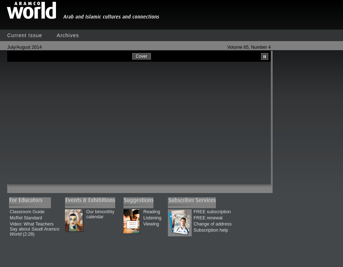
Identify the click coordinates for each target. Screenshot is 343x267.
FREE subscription (212, 211)
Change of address (212, 224)
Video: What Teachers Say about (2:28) (34, 229)
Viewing (151, 224)
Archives (68, 35)
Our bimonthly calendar (100, 214)
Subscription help (211, 230)
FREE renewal (208, 217)
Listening (152, 217)
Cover (141, 56)
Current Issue (24, 35)
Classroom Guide (27, 211)
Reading (151, 211)
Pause (264, 56)
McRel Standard (26, 217)
